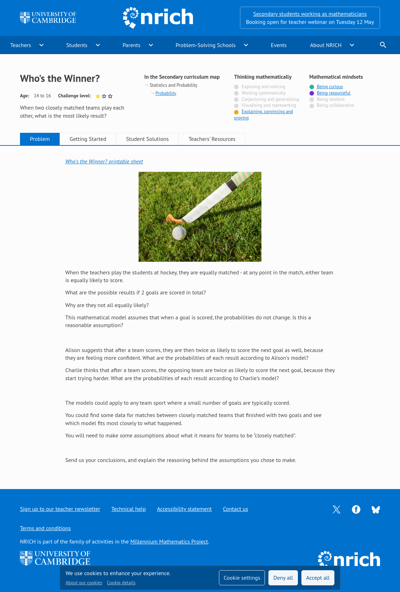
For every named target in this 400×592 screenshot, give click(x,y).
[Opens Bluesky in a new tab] (376, 509)
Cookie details (121, 582)
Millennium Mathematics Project (169, 541)
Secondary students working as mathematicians (310, 13)
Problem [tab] (40, 138)
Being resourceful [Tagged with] (334, 93)
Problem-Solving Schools (206, 44)
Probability (165, 93)
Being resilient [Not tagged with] (331, 99)
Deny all (283, 577)
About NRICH (326, 44)
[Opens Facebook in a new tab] (356, 508)
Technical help (128, 508)
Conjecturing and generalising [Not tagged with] (270, 99)
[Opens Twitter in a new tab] (336, 508)
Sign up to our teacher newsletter (60, 508)
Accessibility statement (184, 508)
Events (279, 44)
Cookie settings (242, 577)
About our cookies (84, 582)
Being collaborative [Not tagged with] (335, 105)
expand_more (41, 45)
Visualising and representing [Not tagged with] (268, 105)
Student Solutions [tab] (147, 138)
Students (76, 44)
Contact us (235, 508)
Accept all (318, 577)
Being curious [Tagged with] (330, 87)
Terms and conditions (45, 528)
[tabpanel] (200, 310)
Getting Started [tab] (87, 138)
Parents (131, 44)
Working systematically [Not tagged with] (264, 93)
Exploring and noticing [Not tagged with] (263, 87)
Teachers (20, 44)
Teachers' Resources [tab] (211, 138)
